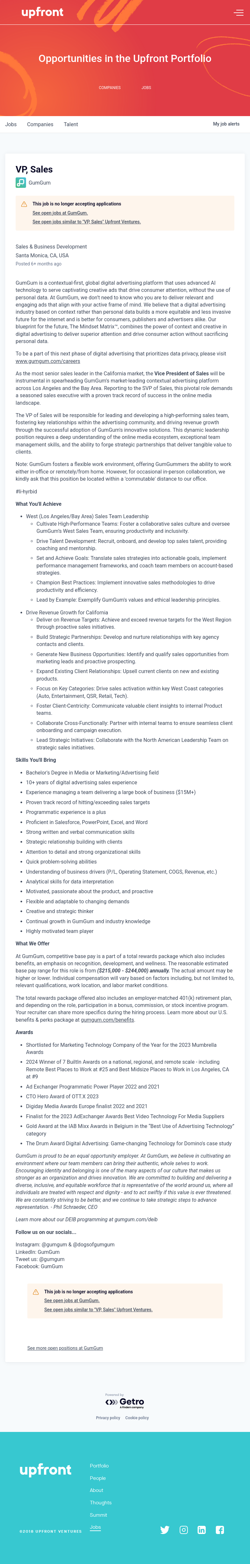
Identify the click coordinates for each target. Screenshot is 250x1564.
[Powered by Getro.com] (125, 1401)
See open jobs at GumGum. (60, 213)
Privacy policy (108, 1418)
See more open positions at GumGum (65, 1348)
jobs (11, 124)
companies (40, 124)
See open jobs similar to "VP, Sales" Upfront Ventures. (87, 221)
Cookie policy (137, 1418)
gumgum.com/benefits (107, 1020)
